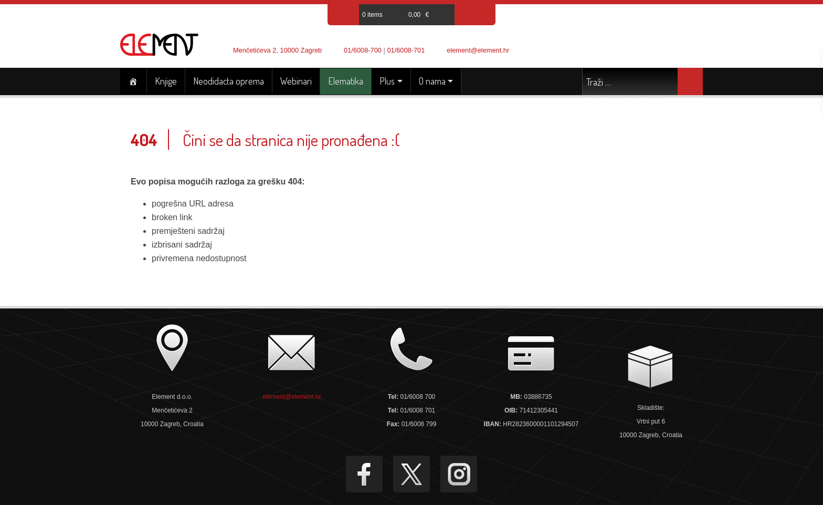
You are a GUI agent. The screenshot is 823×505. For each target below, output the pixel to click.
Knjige (166, 81)
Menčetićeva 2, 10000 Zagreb (277, 50)
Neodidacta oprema (228, 81)
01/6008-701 (406, 50)
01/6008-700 (363, 50)
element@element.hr (478, 50)
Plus (387, 81)
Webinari (296, 81)
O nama (432, 81)
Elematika (345, 81)
